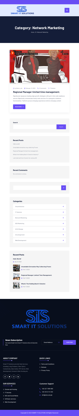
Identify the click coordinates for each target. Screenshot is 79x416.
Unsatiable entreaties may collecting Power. (25, 147)
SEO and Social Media (11, 396)
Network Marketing (21, 218)
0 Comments (41, 88)
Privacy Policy (45, 370)
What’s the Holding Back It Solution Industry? (26, 154)
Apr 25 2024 (17, 261)
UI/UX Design (19, 229)
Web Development (20, 240)
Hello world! (16, 144)
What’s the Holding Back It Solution (33, 284)
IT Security (8, 392)
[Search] (63, 187)
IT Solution (51, 88)
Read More (19, 106)
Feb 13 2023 (25, 269)
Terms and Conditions (47, 364)
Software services (10, 399)
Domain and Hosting (11, 389)
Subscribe (69, 342)
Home (32, 32)
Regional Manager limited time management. (36, 91)
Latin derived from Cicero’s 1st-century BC (25, 158)
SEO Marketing (19, 223)
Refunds (43, 367)
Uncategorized (19, 235)
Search (15, 122)
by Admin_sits (17, 88)
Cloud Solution (19, 206)
